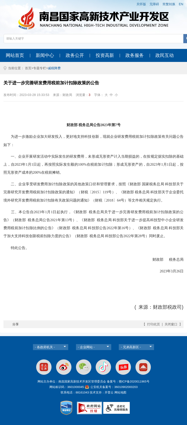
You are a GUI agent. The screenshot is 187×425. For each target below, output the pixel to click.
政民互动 (164, 55)
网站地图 (120, 392)
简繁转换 (169, 4)
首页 (28, 68)
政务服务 (134, 55)
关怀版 (141, 4)
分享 (15, 324)
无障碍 (154, 4)
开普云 (109, 392)
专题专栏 (39, 68)
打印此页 (153, 324)
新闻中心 (45, 55)
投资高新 (105, 55)
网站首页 (15, 55)
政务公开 (75, 55)
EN (181, 4)
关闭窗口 (171, 324)
